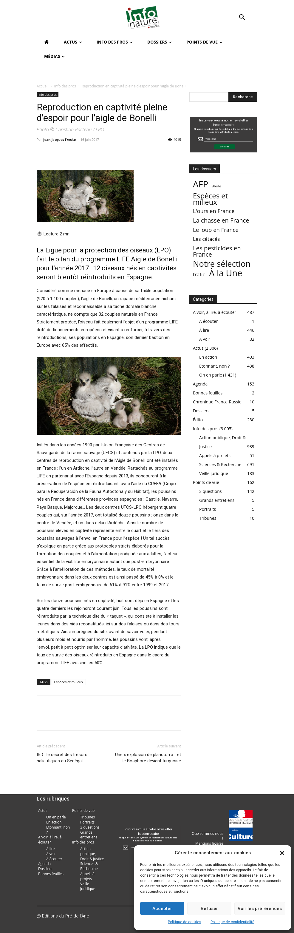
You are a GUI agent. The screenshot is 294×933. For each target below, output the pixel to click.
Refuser (209, 908)
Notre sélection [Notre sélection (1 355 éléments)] (221, 263)
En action (208, 357)
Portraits (207, 509)
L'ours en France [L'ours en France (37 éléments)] (213, 211)
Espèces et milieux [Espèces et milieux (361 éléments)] (210, 198)
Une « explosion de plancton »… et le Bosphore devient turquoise (148, 758)
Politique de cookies (184, 922)
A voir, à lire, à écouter (214, 312)
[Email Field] (228, 139)
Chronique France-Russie (217, 402)
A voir (204, 339)
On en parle (210, 375)
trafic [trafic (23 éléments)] (199, 274)
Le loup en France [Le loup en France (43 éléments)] (216, 229)
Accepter (162, 908)
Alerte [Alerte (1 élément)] (216, 186)
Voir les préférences (260, 908)
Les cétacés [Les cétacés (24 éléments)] (206, 239)
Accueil (42, 86)
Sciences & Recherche (220, 464)
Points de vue (206, 482)
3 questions (210, 491)
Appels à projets (214, 455)
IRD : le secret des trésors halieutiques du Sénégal (62, 758)
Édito (198, 419)
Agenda (200, 384)
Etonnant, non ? (214, 366)
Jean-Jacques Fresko (59, 139)
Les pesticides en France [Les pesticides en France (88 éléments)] (217, 251)
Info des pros (65, 86)
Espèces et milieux (68, 682)
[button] (282, 853)
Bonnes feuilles (207, 393)
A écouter (208, 321)
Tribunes (207, 518)
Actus (198, 348)
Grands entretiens (216, 500)
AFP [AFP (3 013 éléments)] (200, 184)
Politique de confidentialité (232, 922)
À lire (204, 330)
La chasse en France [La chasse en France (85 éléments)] (221, 220)
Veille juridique (213, 473)
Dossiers (201, 411)
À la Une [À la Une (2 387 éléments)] (225, 273)
